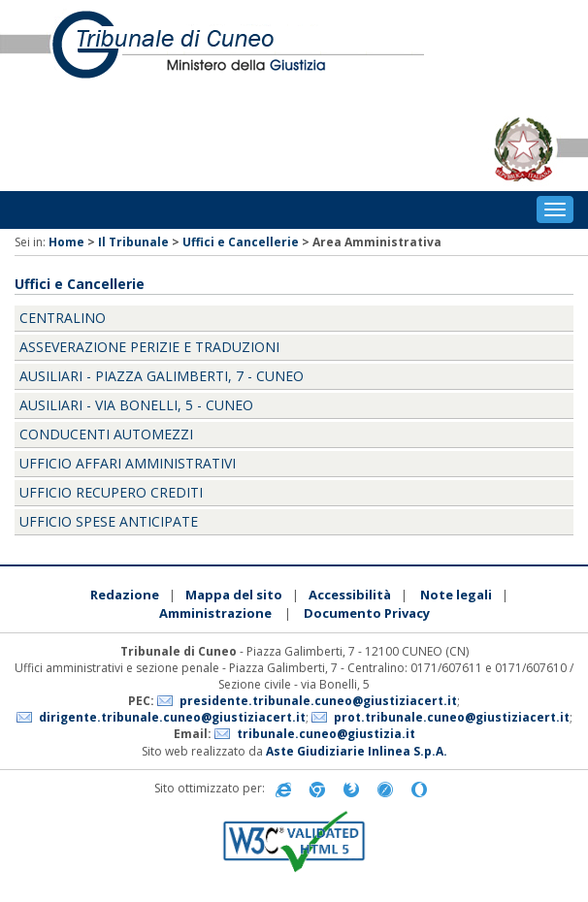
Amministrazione (215, 613)
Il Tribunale (133, 242)
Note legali (456, 594)
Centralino (62, 317)
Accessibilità (350, 594)
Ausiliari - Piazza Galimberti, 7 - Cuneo (161, 376)
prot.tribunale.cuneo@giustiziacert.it (452, 717)
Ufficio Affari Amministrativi (127, 463)
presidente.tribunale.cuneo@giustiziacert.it (318, 701)
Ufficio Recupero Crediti (111, 492)
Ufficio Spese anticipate (108, 521)
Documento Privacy (367, 613)
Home (66, 242)
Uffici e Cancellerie (240, 242)
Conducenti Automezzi (106, 434)
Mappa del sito (233, 594)
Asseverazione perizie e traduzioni (149, 347)
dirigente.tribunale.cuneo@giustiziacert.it (172, 717)
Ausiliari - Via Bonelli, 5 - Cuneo (136, 405)
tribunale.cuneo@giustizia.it (326, 733)
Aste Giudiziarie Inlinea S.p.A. (356, 751)
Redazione (124, 594)
